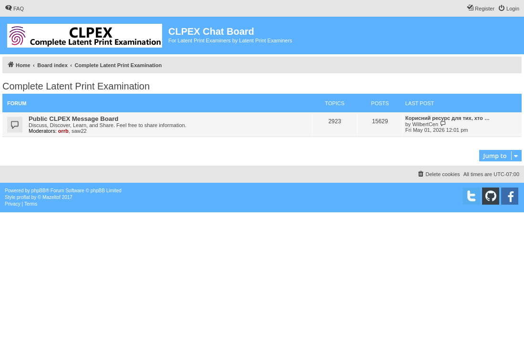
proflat (23, 197)
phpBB (38, 190)
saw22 (79, 131)
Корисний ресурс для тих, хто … (447, 118)
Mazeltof (51, 197)
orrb (63, 131)
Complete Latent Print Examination (76, 86)
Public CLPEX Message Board (73, 118)
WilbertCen (425, 124)
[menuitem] (14, 8)
